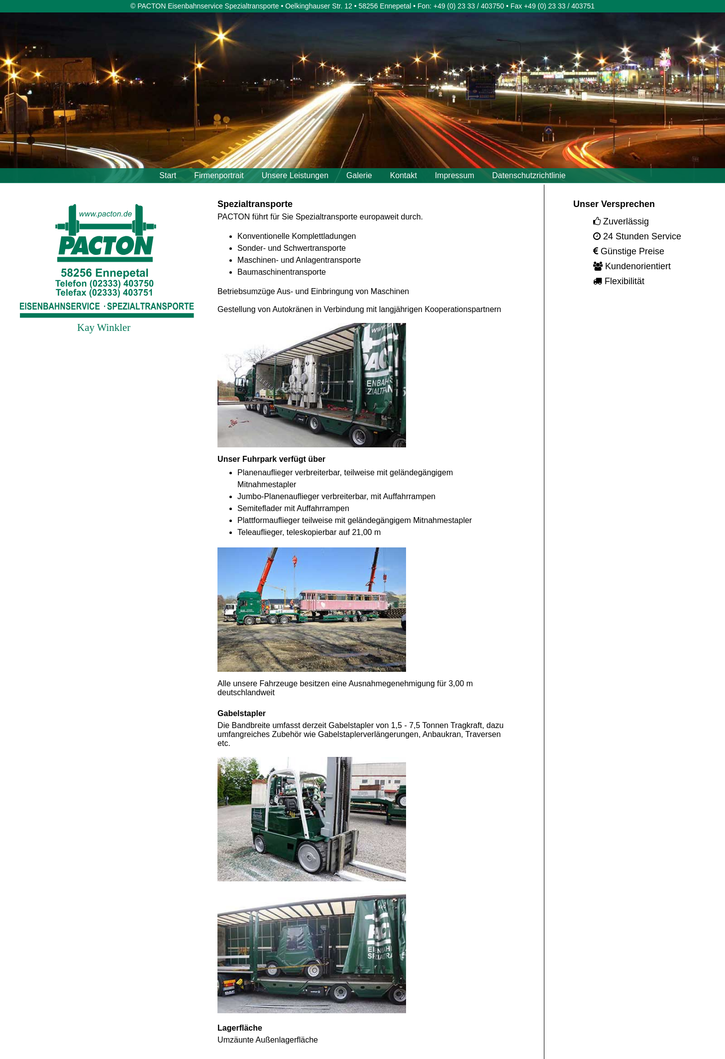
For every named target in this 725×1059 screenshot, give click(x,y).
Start (167, 175)
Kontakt (403, 175)
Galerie (359, 175)
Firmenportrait (219, 175)
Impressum (454, 175)
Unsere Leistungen (295, 175)
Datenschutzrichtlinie (529, 175)
